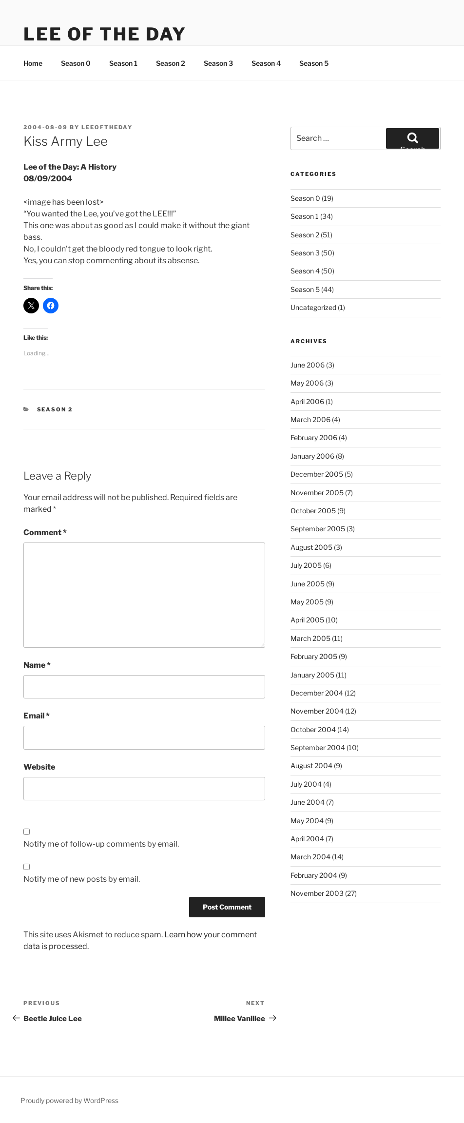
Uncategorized (313, 307)
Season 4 (266, 63)
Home (32, 63)
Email (36, 715)
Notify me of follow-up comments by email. (101, 844)
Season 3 (218, 63)
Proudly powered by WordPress (69, 1100)
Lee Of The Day (105, 34)
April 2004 (307, 838)
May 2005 (307, 602)
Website (39, 767)
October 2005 (313, 510)
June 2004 (307, 802)
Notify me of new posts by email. (81, 879)
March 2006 (310, 419)
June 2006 (307, 365)
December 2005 (316, 474)
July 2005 (306, 565)
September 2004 (317, 747)
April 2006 (307, 401)
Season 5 (314, 63)
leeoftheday (107, 127)
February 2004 (313, 875)
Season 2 (170, 63)
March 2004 (310, 856)
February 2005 (313, 656)
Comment (45, 532)
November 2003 (317, 893)
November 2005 (317, 492)
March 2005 (310, 638)
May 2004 (307, 820)
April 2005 (307, 620)
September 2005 (317, 528)
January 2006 (312, 456)
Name (37, 665)
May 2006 (307, 383)
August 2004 (311, 765)
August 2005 (311, 547)
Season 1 (123, 63)
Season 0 (76, 63)
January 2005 (312, 675)
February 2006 (313, 437)
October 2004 (313, 729)
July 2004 (306, 784)
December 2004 (316, 693)
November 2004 (317, 711)
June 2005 (307, 584)
